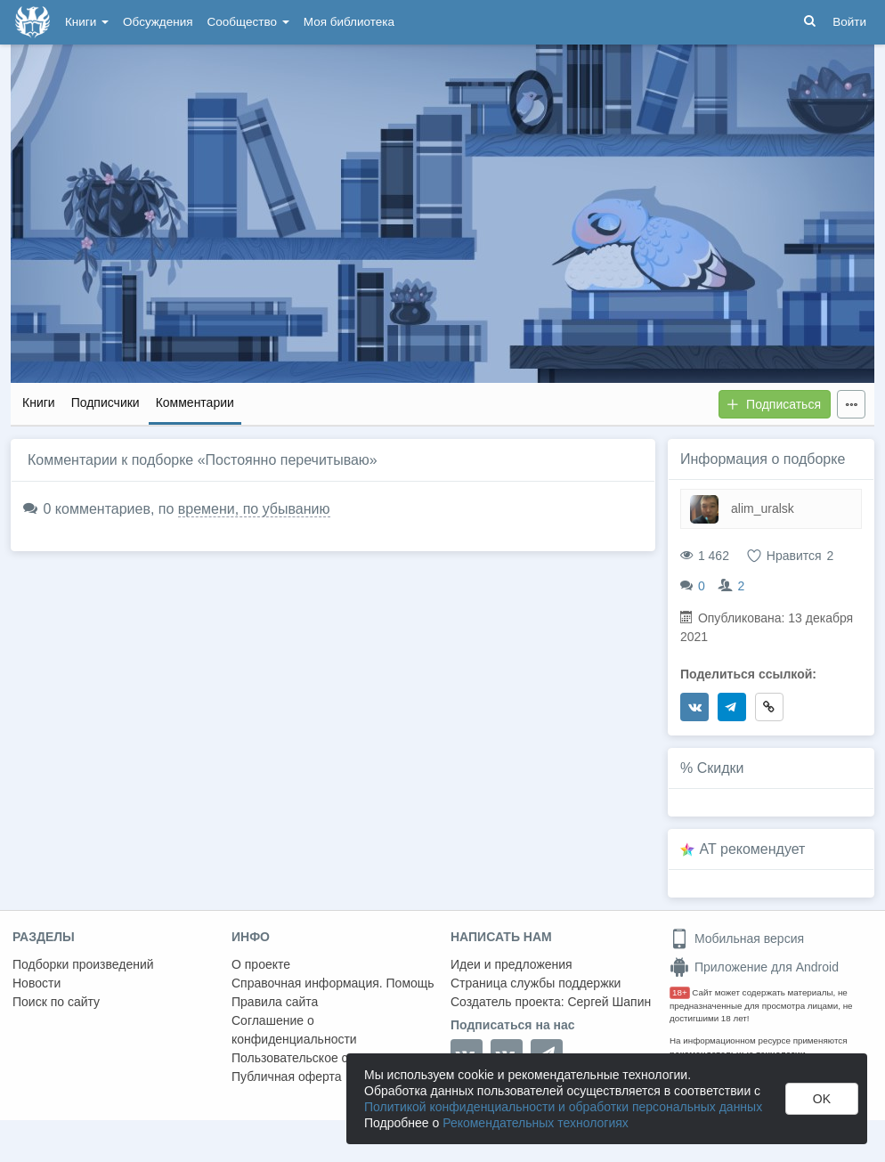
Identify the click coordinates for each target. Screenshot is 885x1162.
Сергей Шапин (609, 1002)
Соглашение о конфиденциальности (294, 1029)
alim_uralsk (762, 508)
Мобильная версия (737, 938)
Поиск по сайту (56, 1002)
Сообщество (248, 21)
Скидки (720, 768)
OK (822, 1099)
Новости (36, 983)
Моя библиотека (349, 21)
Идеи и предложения (511, 964)
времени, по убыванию (254, 508)
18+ (679, 992)
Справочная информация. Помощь (332, 983)
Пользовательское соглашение (321, 1058)
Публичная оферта (286, 1076)
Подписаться (774, 404)
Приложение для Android (754, 967)
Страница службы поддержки (536, 983)
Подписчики (105, 402)
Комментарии (195, 402)
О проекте (260, 964)
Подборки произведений (83, 964)
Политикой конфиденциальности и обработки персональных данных (563, 1107)
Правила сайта (274, 1002)
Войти (849, 21)
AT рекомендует (753, 849)
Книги (87, 21)
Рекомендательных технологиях (535, 1123)
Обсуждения (157, 21)
